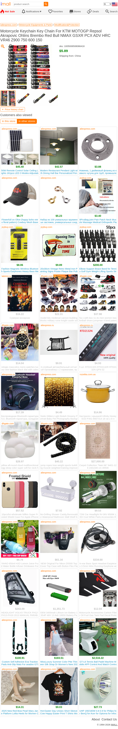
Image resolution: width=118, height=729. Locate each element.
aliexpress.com (9, 128)
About (96, 719)
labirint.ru (6, 276)
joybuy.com (85, 178)
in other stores (27, 121)
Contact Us (109, 719)
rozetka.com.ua (88, 374)
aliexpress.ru (47, 325)
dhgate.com (47, 276)
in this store (8, 121)
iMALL (114, 724)
